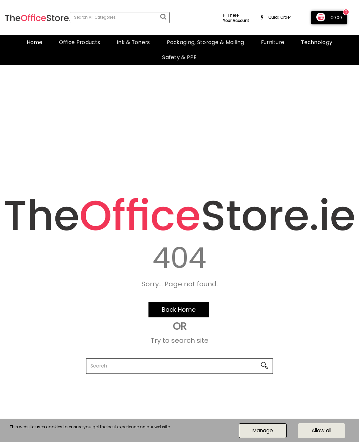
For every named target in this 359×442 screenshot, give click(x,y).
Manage (263, 430)
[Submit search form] (163, 17)
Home (34, 42)
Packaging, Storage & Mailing (205, 42)
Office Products (79, 42)
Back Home (179, 309)
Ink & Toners (133, 42)
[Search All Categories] (119, 17)
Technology (316, 42)
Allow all (321, 430)
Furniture (273, 42)
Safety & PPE (179, 57)
